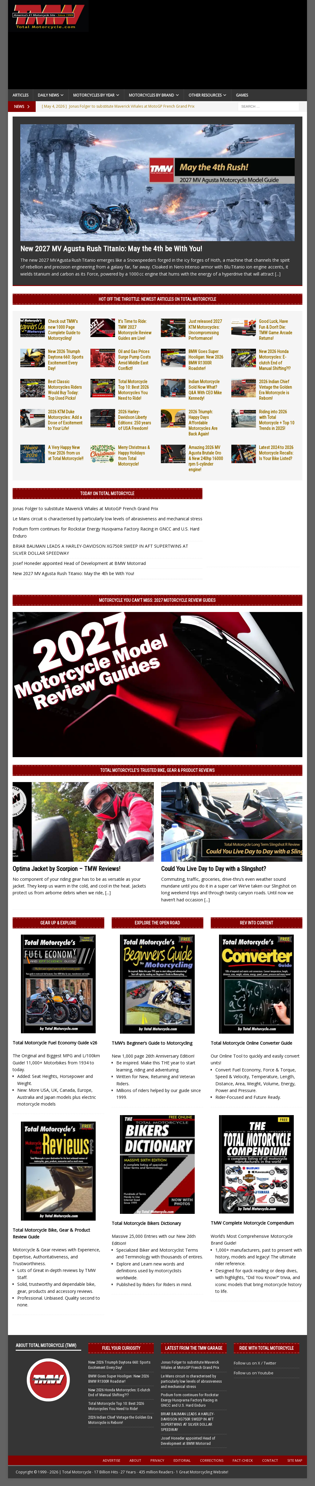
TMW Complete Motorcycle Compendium (252, 1223)
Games (242, 95)
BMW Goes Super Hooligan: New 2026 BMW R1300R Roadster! (118, 1379)
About (135, 1460)
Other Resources (205, 95)
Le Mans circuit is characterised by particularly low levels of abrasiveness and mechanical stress (107, 519)
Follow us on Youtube (253, 1373)
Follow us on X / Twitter (255, 1363)
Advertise (111, 1460)
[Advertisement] (198, 46)
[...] (278, 274)
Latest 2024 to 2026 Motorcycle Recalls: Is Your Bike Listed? (276, 453)
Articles (20, 95)
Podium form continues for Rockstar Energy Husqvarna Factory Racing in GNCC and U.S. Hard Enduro (190, 1400)
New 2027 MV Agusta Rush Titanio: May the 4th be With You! (111, 248)
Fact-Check (243, 1460)
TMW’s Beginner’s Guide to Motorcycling (152, 1043)
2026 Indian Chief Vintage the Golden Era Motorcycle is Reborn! (120, 1420)
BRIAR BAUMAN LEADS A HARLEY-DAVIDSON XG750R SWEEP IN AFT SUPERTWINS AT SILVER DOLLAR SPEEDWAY (187, 1422)
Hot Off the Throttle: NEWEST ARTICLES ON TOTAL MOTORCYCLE (157, 299)
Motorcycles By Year (93, 95)
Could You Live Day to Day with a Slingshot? (213, 868)
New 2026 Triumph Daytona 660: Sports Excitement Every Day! (119, 1365)
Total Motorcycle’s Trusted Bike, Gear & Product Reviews (157, 770)
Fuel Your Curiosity (121, 1348)
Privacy (157, 1460)
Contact (270, 1460)
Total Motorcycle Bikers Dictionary (146, 1223)
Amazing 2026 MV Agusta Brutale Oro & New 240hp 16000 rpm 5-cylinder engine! (206, 458)
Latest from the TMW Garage (193, 1348)
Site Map (294, 1460)
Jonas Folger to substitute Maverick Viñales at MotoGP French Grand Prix (85, 508)
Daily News (48, 95)
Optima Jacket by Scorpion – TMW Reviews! (66, 868)
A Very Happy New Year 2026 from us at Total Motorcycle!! (65, 453)
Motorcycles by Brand (151, 95)
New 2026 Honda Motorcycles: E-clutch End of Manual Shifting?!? (119, 1392)
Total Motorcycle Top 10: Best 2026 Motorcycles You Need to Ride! (116, 1406)
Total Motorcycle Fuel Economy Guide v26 (55, 1043)
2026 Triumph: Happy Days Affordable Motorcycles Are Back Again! (203, 423)
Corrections (211, 1460)
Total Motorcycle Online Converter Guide (251, 1043)
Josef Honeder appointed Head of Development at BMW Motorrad (79, 563)
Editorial (182, 1460)
